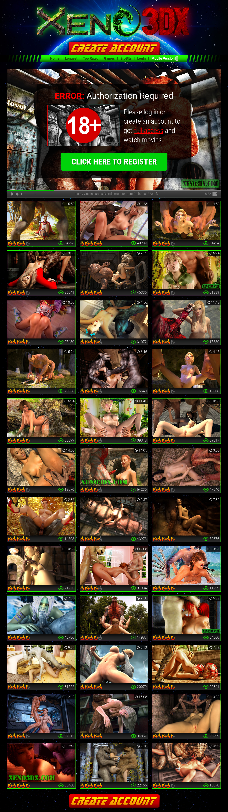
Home (54, 58)
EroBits (125, 58)
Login (141, 58)
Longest (71, 58)
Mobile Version (163, 58)
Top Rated (90, 58)
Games (109, 58)
